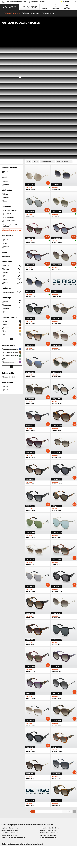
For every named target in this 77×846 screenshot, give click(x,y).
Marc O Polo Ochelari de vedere (12, 734)
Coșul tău (67, 8)
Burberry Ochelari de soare (49, 714)
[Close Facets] (11, 43)
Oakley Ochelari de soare (10, 712)
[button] (9, 7)
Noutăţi (5, 121)
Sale (4, 125)
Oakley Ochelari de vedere (10, 731)
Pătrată (12, 190)
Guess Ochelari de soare (48, 717)
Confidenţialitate (19, 834)
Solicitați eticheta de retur (34, 790)
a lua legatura (5, 790)
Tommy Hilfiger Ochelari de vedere (50, 739)
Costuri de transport (32, 788)
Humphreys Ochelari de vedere (12, 736)
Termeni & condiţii (7, 834)
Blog (52, 792)
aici (53, 762)
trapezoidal (12, 193)
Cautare (44, 8)
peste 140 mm (9, 102)
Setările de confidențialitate (10, 788)
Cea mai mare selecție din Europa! (16, 1)
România (66, 1)
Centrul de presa (6, 785)
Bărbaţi (5, 66)
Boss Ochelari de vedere (47, 736)
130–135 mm (8, 95)
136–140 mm (8, 99)
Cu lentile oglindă (8, 258)
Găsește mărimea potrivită (11, 112)
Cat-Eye (12, 147)
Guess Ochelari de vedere (47, 729)
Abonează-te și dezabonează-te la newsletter (62, 789)
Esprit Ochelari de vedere (47, 734)
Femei (5, 63)
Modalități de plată (32, 785)
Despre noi (5, 782)
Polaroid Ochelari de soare (48, 712)
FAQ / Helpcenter (57, 785)
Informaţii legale (6, 836)
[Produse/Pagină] (64, 43)
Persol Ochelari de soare (10, 714)
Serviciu (29, 782)
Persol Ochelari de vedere (47, 731)
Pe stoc (5, 128)
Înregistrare (55, 8)
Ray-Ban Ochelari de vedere (11, 729)
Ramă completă (12, 174)
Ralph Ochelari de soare (48, 719)
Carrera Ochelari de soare (10, 717)
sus (74, 834)
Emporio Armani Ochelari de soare (13, 719)
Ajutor (53, 782)
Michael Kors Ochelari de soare (50, 709)
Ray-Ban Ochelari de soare (10, 709)
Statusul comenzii (57, 795)
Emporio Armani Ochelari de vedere (14, 739)
